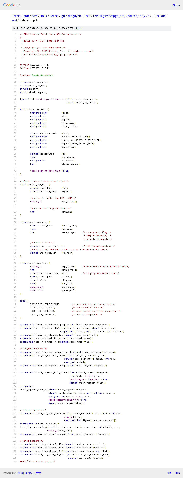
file (78, 28)
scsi (14, 20)
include (160, 16)
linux (43, 16)
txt (169, 472)
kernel (16, 16)
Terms (37, 472)
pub (26, 16)
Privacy (28, 472)
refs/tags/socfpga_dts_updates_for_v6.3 (121, 16)
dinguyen (74, 16)
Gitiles (19, 472)
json (177, 472)
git (63, 16)
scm (34, 16)
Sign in (176, 5)
